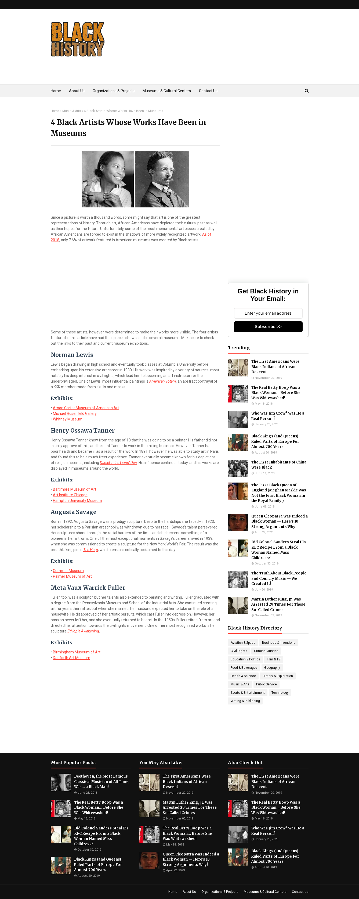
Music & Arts (71, 111)
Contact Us (300, 892)
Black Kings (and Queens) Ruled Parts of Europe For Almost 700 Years (275, 441)
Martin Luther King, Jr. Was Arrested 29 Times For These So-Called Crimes (278, 604)
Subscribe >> (268, 326)
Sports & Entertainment (248, 693)
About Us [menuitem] (77, 91)
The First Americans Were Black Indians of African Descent (275, 366)
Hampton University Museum (77, 500)
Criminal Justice (266, 651)
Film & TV (274, 659)
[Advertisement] (211, 54)
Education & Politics (245, 659)
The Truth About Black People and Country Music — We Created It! (278, 578)
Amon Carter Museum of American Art (86, 408)
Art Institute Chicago (70, 495)
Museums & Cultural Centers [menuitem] (167, 91)
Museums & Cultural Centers (265, 892)
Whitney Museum (67, 419)
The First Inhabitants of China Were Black (278, 465)
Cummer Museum (68, 571)
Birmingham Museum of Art (76, 652)
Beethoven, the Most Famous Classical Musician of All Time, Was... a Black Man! (101, 781)
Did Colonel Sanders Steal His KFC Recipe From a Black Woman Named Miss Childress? (278, 550)
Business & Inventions (278, 643)
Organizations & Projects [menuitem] (114, 91)
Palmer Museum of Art (72, 576)
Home (55, 111)
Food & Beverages (244, 668)
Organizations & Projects (219, 892)
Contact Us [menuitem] (208, 91)
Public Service (266, 684)
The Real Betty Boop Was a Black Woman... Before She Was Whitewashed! (275, 392)
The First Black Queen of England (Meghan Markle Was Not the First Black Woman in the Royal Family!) (278, 493)
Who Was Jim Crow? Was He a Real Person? (277, 416)
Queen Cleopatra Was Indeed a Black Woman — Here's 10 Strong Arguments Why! (279, 521)
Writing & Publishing (245, 701)
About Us (189, 892)
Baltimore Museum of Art (74, 489)
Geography (272, 668)
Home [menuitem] (56, 91)
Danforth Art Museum (71, 658)
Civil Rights (239, 651)
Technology (280, 693)
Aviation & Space (243, 643)
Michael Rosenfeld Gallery (75, 413)
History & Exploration (278, 676)
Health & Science (243, 676)
